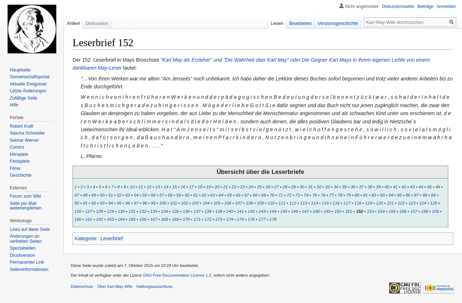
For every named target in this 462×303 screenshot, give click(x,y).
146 (294, 211)
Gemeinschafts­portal (29, 76)
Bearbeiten (300, 23)
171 (196, 219)
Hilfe (14, 104)
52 (119, 195)
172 (207, 219)
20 (217, 186)
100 (162, 203)
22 (234, 186)
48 (85, 195)
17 (191, 186)
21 (225, 186)
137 (196, 211)
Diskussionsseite (398, 6)
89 (433, 195)
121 (390, 203)
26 (268, 186)
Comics (17, 147)
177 (261, 219)
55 (144, 195)
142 (251, 211)
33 (327, 186)
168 (164, 219)
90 (76, 203)
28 (285, 186)
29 (293, 186)
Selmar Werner (24, 140)
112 (292, 203)
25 (259, 186)
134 (164, 211)
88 (425, 195)
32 (319, 186)
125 (433, 203)
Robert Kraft (21, 126)
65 (229, 195)
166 (142, 219)
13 (157, 186)
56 (153, 195)
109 (260, 203)
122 (401, 203)
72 (289, 195)
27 (276, 186)
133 (153, 211)
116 (336, 203)
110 (270, 203)
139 (218, 211)
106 (227, 203)
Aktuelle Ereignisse (28, 84)
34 (336, 186)
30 (302, 186)
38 (369, 186)
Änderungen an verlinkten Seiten (26, 239)
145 (283, 211)
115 (325, 203)
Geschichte (20, 175)
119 (368, 203)
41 (395, 186)
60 (187, 195)
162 (99, 219)
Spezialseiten (22, 248)
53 (127, 195)
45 (429, 186)
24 (251, 186)
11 (140, 186)
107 (238, 203)
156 (402, 211)
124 (422, 203)
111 (281, 203)
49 (93, 195)
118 (357, 203)
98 (144, 203)
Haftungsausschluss (154, 286)
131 (131, 211)
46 (438, 186)
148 (316, 211)
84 (391, 195)
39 (378, 186)
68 (255, 195)
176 (251, 219)
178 (272, 219)
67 (246, 195)
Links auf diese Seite (30, 229)
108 (249, 203)
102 (184, 203)
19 (208, 186)
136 (186, 211)
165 (131, 219)
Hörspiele (19, 154)
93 (102, 203)
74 (306, 195)
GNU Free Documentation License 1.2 (177, 275)
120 (379, 203)
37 (361, 186)
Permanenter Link (27, 262)
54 (136, 195)
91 (85, 203)
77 (331, 195)
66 (238, 195)
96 (127, 203)
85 (399, 195)
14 (166, 186)
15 (174, 186)
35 (344, 186)
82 (374, 195)
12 (149, 186)
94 (110, 203)
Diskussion (97, 23)
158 (424, 211)
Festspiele (20, 161)
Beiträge (425, 6)
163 (110, 219)
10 (132, 186)
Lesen (277, 23)
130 (121, 211)
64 (221, 195)
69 (263, 195)
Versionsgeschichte (338, 23)
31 (310, 186)
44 (420, 186)
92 (93, 203)
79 (348, 195)
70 (272, 195)
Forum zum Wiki (25, 196)
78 (339, 195)
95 (119, 203)
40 (386, 186)
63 (212, 195)
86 (408, 195)
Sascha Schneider (27, 133)
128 (99, 211)
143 (261, 211)
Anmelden (446, 6)
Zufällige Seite (23, 98)
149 (326, 211)
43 (412, 186)
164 (121, 219)
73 (297, 195)
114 (314, 203)
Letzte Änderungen (28, 90)
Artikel (73, 23)
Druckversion (22, 255)
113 (303, 203)
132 (142, 211)
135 (175, 211)
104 (205, 203)
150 (337, 211)
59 (178, 195)
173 (218, 219)
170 (186, 219)
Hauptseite (20, 70)
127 (88, 211)
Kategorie (85, 238)
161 (88, 219)
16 (183, 186)
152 (359, 211)
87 (416, 195)
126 (77, 211)
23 (242, 186)
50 (102, 195)
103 (195, 203)
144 (272, 211)
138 (207, 211)
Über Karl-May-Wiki (114, 286)
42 (403, 186)
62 (204, 195)
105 (216, 203)
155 (391, 211)
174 (229, 219)
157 (413, 211)
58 (170, 195)
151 (348, 211)
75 (314, 195)
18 (200, 186)
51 (110, 195)
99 (153, 203)
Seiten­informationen (29, 269)
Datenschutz (82, 286)
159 (435, 211)
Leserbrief (111, 238)
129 (110, 211)
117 (347, 203)
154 (381, 211)
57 (161, 195)
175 (240, 219)
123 (412, 203)
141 (240, 211)
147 (305, 211)
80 (357, 195)
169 (175, 219)
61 (195, 195)
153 (370, 211)
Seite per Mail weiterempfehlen (26, 206)
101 (173, 203)
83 (382, 195)
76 (323, 195)
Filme (15, 168)
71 (280, 195)
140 (229, 211)
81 (365, 195)
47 (76, 195)
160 (77, 219)
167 (153, 219)
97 (136, 203)
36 (352, 186)
